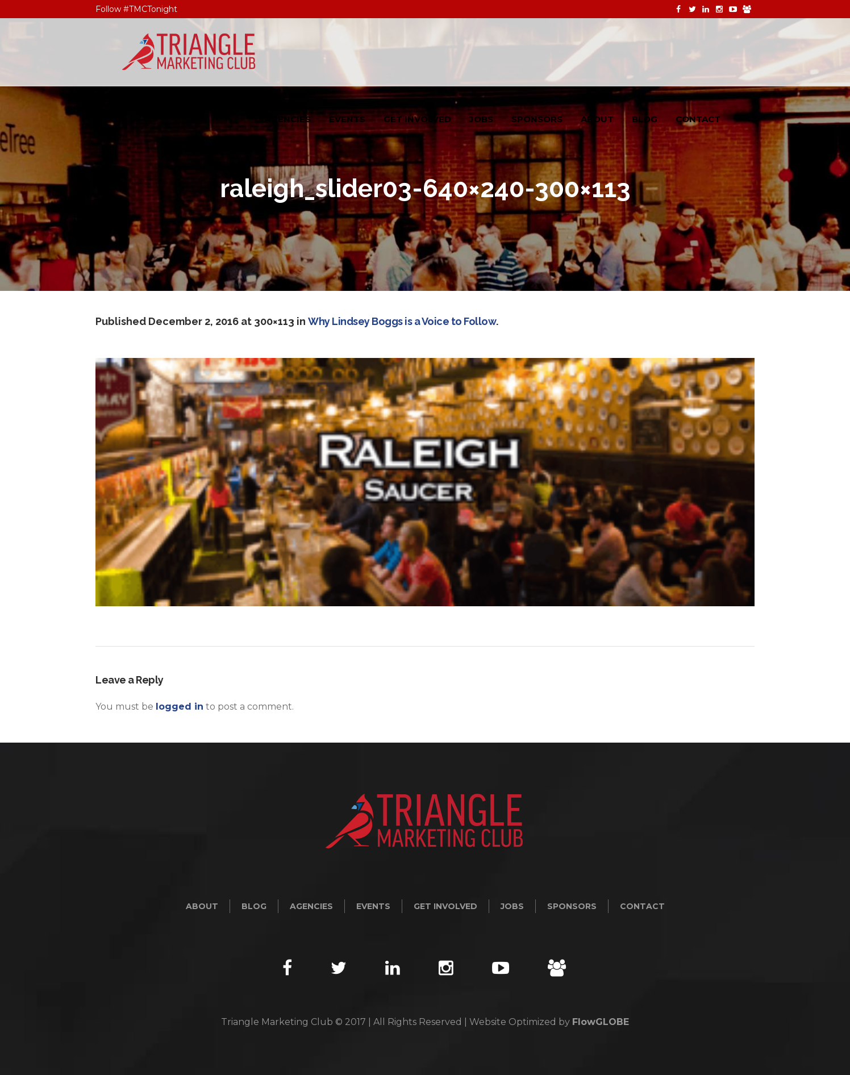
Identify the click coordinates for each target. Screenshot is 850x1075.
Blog (253, 906)
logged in (179, 706)
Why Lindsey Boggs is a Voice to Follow (402, 321)
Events (373, 906)
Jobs (512, 906)
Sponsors (572, 906)
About (202, 906)
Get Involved (445, 906)
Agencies (311, 906)
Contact (642, 906)
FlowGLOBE (600, 1021)
